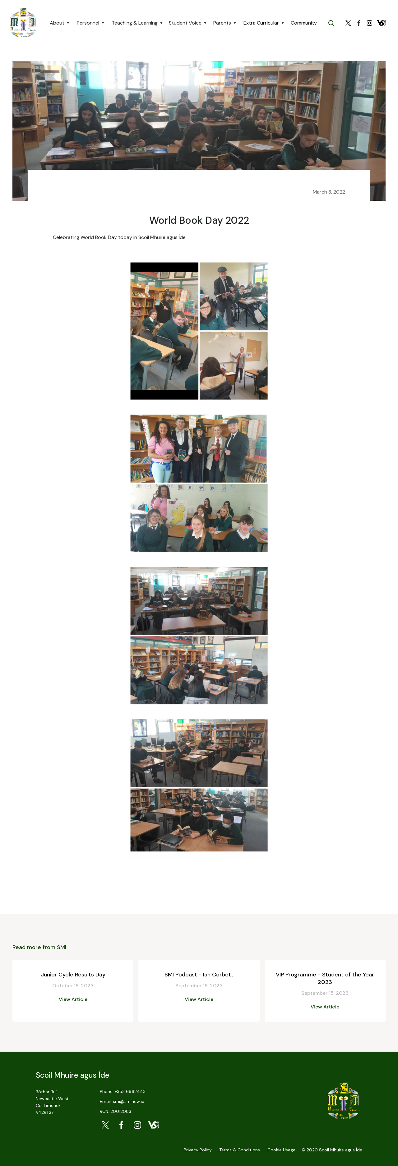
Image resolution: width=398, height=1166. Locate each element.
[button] (59, 23)
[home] (23, 23)
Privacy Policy (198, 1150)
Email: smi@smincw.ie (122, 1101)
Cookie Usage (281, 1150)
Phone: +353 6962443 (123, 1091)
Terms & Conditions (239, 1150)
